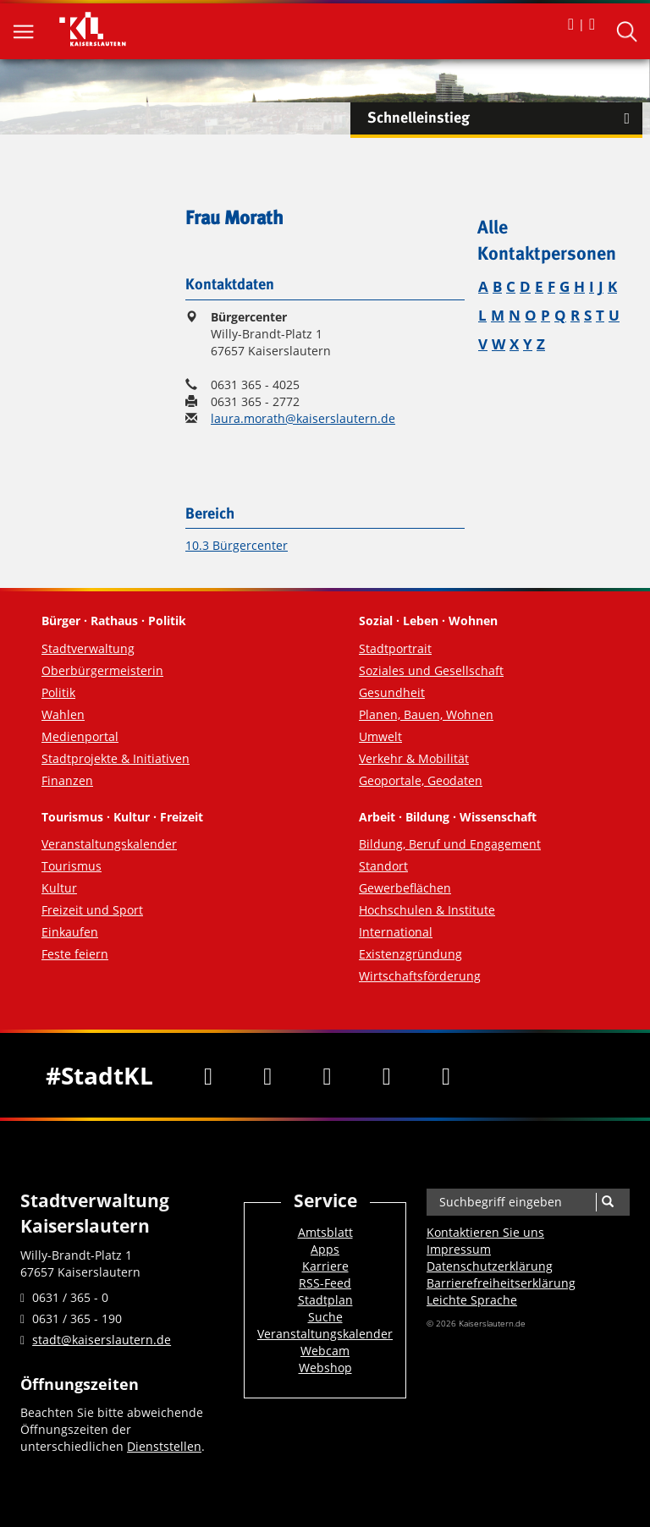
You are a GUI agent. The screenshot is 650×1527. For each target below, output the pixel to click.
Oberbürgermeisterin (102, 670)
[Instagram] (386, 1075)
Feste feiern (74, 954)
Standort (383, 866)
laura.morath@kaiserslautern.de (303, 418)
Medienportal (79, 736)
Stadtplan (325, 1300)
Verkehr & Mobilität (414, 758)
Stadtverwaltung (88, 648)
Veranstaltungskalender (109, 844)
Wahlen (63, 714)
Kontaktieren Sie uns (485, 1232)
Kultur (59, 888)
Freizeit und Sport (92, 910)
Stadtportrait (395, 648)
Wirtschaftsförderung (420, 976)
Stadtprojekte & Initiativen (115, 758)
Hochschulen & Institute (427, 910)
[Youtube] (326, 1075)
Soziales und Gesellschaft (431, 670)
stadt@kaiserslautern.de (101, 1340)
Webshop (325, 1367)
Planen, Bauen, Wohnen (426, 714)
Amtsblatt (325, 1232)
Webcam (325, 1351)
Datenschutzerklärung (490, 1266)
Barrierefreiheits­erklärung (501, 1283)
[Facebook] (208, 1075)
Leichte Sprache (472, 1300)
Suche (325, 1317)
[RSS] (446, 1075)
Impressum (459, 1249)
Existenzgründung (410, 954)
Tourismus (71, 866)
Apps (325, 1249)
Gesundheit (392, 692)
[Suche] (607, 1202)
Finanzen (67, 780)
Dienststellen (164, 1446)
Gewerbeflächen (405, 888)
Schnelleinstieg (504, 118)
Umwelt (380, 736)
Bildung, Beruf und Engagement (450, 844)
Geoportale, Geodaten (420, 780)
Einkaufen (69, 932)
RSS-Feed (325, 1283)
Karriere (325, 1266)
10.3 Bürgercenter (236, 545)
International (395, 932)
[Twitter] (267, 1075)
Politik (58, 692)
